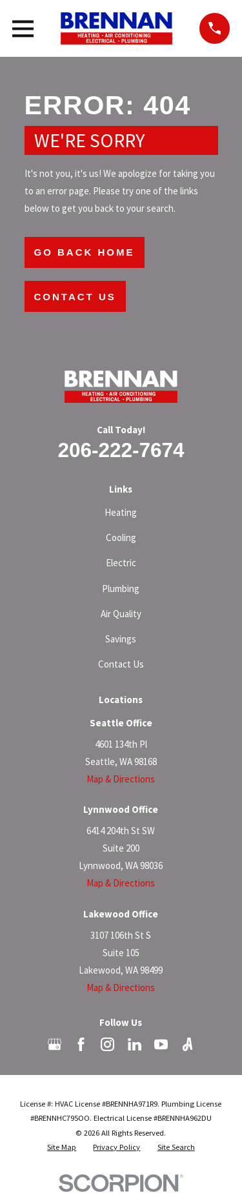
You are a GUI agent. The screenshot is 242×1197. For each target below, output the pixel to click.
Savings (120, 639)
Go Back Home (84, 252)
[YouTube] (161, 1044)
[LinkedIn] (134, 1044)
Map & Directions (120, 779)
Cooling (121, 537)
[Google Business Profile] (54, 1044)
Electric (121, 563)
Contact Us (75, 296)
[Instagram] (107, 1044)
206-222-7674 (120, 450)
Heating (121, 512)
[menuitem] (61, 1147)
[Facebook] (81, 1044)
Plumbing (120, 588)
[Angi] (187, 1044)
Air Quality (121, 614)
